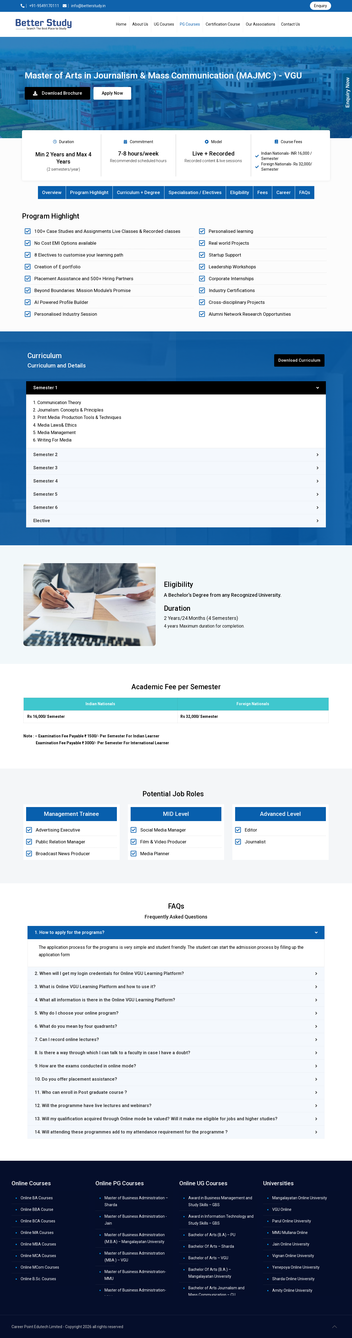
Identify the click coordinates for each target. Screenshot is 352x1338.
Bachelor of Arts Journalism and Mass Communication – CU (216, 1291)
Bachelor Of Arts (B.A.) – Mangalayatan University (209, 1273)
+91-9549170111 (40, 6)
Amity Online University (292, 1290)
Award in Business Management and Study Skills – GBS (220, 1201)
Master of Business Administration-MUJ (135, 1293)
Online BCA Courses (38, 1221)
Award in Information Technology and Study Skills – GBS (221, 1219)
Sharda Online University (293, 1279)
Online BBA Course (37, 1209)
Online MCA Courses (38, 1255)
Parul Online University (291, 1221)
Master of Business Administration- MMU (135, 1275)
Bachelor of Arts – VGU (208, 1258)
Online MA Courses (37, 1232)
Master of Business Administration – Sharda (136, 1201)
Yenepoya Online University (296, 1267)
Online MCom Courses (40, 1267)
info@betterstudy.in (84, 6)
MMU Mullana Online (290, 1232)
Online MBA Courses (38, 1244)
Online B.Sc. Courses (38, 1279)
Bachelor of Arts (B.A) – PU (211, 1235)
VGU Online (282, 1209)
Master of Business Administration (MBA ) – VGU (135, 1256)
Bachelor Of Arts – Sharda (211, 1246)
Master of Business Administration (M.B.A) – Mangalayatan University (135, 1238)
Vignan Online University (293, 1255)
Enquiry (320, 6)
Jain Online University (290, 1244)
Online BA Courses (37, 1198)
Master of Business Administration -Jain (136, 1219)
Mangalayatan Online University (299, 1198)
